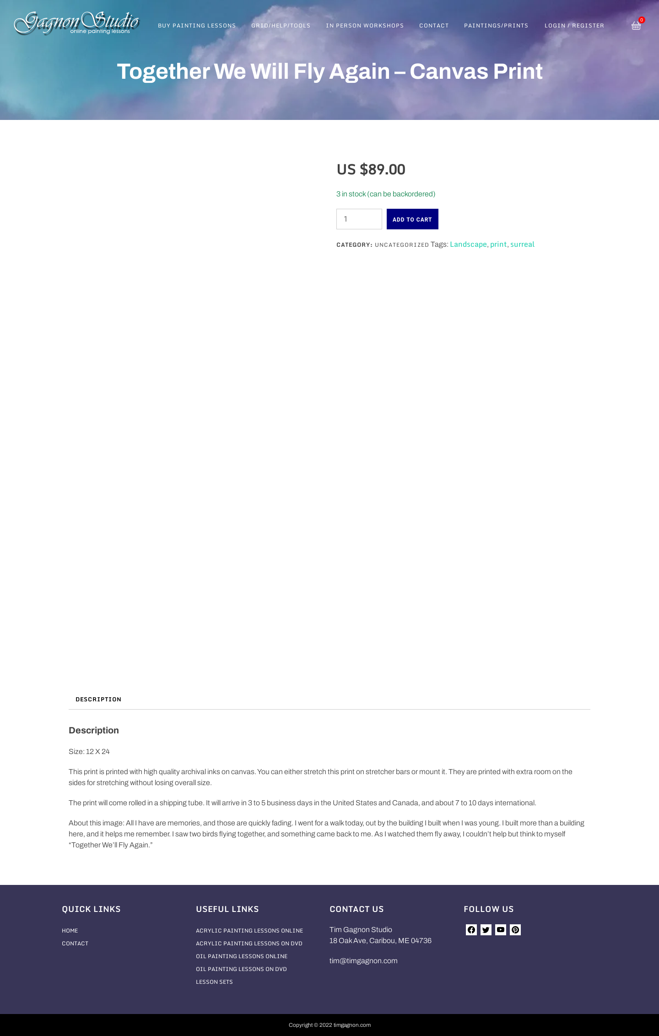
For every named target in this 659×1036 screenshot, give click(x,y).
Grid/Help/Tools (281, 25)
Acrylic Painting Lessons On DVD (249, 943)
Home (70, 930)
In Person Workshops (365, 25)
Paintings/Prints (496, 25)
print (498, 244)
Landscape (468, 244)
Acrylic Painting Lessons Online (249, 930)
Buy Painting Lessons (197, 25)
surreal (522, 244)
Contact (434, 25)
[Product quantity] (359, 219)
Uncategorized (402, 244)
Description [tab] (98, 699)
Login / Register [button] (575, 26)
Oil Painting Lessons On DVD (241, 969)
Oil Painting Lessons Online (241, 956)
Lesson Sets (214, 981)
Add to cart (412, 220)
